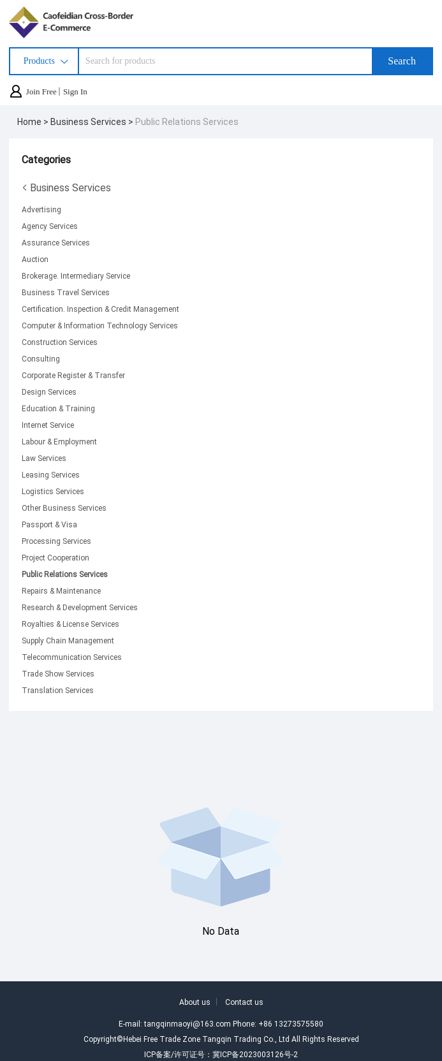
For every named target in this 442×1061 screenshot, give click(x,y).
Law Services (44, 458)
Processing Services (56, 541)
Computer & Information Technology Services (100, 325)
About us (194, 1002)
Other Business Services (64, 507)
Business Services (66, 187)
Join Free (41, 91)
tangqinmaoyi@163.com (187, 1023)
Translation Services (58, 690)
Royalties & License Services (70, 623)
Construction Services (60, 342)
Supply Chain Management (68, 640)
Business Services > (92, 121)
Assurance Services (56, 242)
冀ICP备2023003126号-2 (255, 1054)
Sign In (75, 91)
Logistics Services (53, 491)
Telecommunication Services (72, 657)
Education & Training (58, 408)
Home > (33, 121)
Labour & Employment (59, 441)
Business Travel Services (66, 292)
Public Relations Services (187, 121)
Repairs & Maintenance (61, 590)
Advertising (41, 209)
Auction (35, 259)
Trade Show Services (58, 673)
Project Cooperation (55, 557)
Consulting (41, 358)
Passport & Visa (49, 524)
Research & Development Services (80, 607)
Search (402, 60)
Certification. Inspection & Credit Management (100, 309)
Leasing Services (51, 474)
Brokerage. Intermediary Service (76, 275)
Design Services (49, 391)
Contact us (244, 1002)
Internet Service (48, 425)
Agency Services (50, 226)
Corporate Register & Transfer (73, 375)
